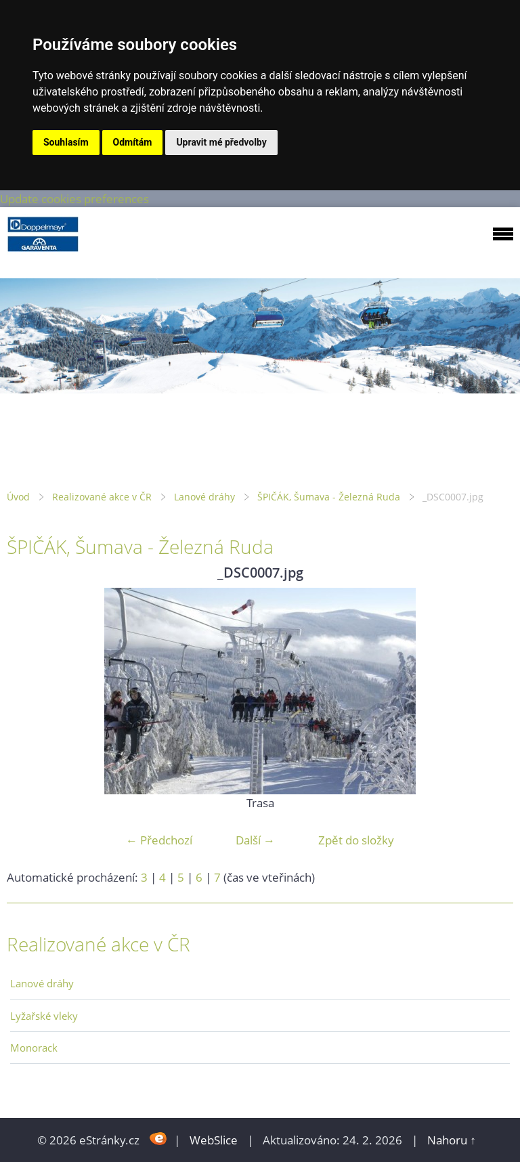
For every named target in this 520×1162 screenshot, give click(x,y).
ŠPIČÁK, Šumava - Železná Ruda (328, 496)
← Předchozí (159, 840)
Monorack (34, 1047)
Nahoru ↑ (451, 1140)
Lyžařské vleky (44, 1016)
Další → (255, 840)
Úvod (18, 496)
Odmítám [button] (132, 142)
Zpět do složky (356, 840)
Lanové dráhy (204, 496)
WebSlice (214, 1140)
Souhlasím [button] (66, 142)
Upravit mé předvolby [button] (221, 142)
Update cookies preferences (74, 199)
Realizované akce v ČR (102, 496)
